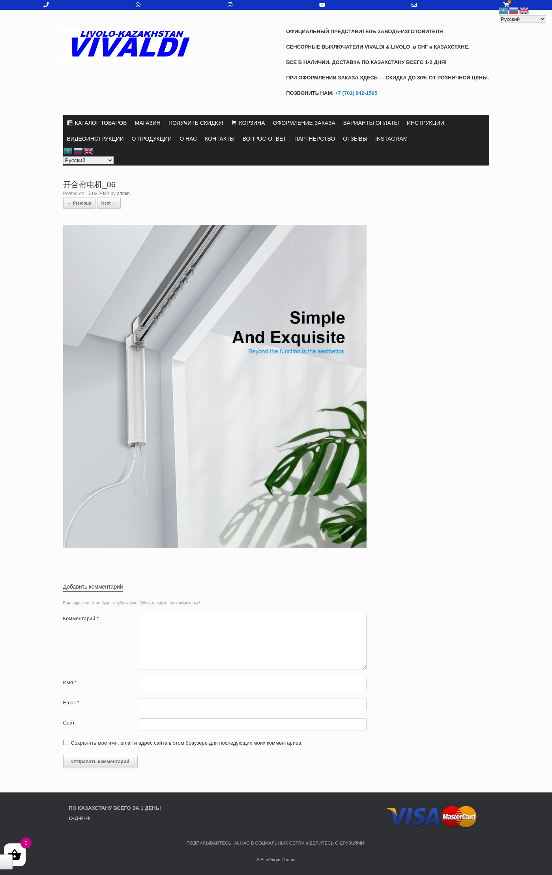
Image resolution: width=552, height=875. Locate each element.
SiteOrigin (270, 859)
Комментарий (81, 618)
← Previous (79, 203)
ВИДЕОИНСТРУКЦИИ (95, 138)
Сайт (69, 723)
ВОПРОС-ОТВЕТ (264, 138)
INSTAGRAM (391, 138)
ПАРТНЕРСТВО (314, 138)
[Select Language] (88, 160)
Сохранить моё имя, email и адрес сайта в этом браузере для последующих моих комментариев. (187, 743)
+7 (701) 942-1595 (356, 93)
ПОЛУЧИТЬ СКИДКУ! (195, 123)
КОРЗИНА (252, 123)
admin (123, 193)
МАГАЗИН (147, 123)
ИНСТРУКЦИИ (425, 123)
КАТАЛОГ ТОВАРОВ (101, 123)
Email (71, 703)
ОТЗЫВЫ (355, 138)
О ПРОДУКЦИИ (152, 138)
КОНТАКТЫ (220, 138)
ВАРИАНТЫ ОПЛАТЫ (371, 123)
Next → (108, 203)
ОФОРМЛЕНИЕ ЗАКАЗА (304, 123)
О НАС (188, 138)
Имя (70, 682)
